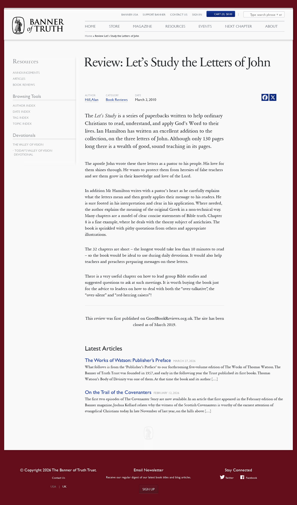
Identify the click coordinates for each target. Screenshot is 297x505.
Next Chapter (238, 27)
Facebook (249, 478)
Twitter (226, 478)
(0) (226, 15)
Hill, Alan (91, 99)
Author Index (25, 105)
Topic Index (23, 123)
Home (88, 38)
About (271, 27)
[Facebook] (264, 97)
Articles (19, 78)
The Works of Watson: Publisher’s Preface (128, 360)
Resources (175, 27)
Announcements (27, 72)
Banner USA (132, 15)
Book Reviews (117, 99)
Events (205, 27)
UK (64, 486)
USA (53, 486)
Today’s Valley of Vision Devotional (33, 152)
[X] (272, 97)
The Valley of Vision (29, 144)
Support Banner (156, 15)
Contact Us (181, 15)
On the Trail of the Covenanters (118, 392)
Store (114, 27)
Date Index (22, 111)
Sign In (199, 15)
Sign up (148, 489)
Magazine (142, 27)
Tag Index (21, 117)
